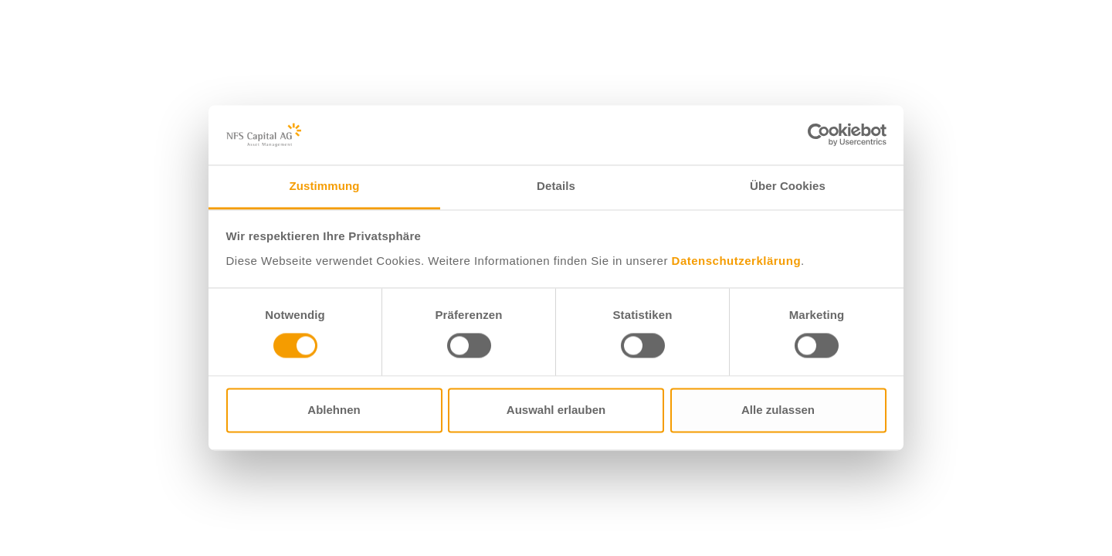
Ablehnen (333, 409)
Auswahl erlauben (556, 409)
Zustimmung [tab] (325, 185)
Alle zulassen (778, 409)
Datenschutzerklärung (737, 260)
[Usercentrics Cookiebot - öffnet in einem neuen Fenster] (819, 135)
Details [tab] (556, 185)
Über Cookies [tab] (788, 185)
